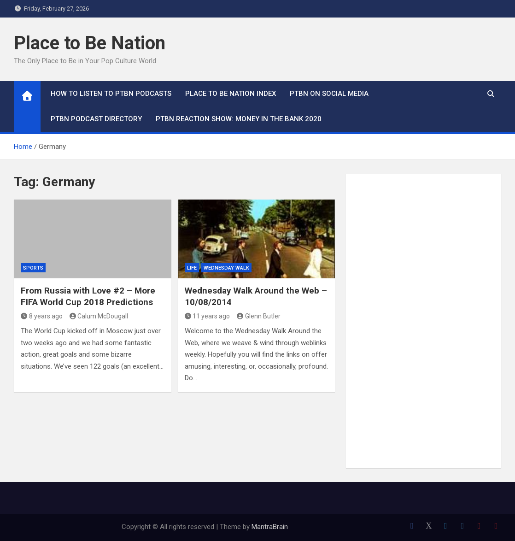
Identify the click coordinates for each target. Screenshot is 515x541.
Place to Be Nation (89, 43)
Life (192, 268)
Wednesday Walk (226, 268)
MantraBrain (270, 527)
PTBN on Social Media (329, 93)
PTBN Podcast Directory (96, 119)
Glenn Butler (259, 316)
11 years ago (207, 316)
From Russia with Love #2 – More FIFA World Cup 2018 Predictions (88, 296)
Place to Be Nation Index (230, 93)
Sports (33, 268)
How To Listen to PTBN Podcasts (111, 93)
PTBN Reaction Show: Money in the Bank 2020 (239, 119)
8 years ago (42, 316)
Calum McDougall (99, 316)
